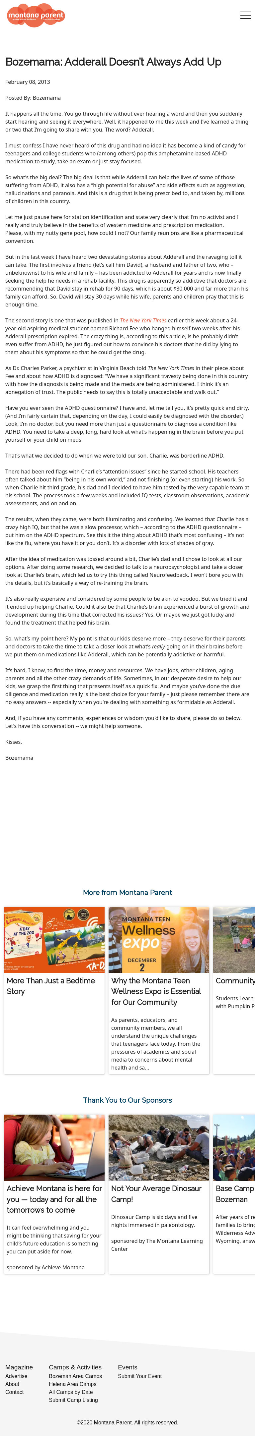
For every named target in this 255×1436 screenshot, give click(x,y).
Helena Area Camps (72, 1384)
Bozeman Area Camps (75, 1376)
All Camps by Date (71, 1392)
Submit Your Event (140, 1376)
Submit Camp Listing (73, 1400)
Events (127, 1367)
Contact (14, 1392)
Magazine (19, 1367)
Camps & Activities (75, 1367)
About (12, 1384)
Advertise (16, 1376)
